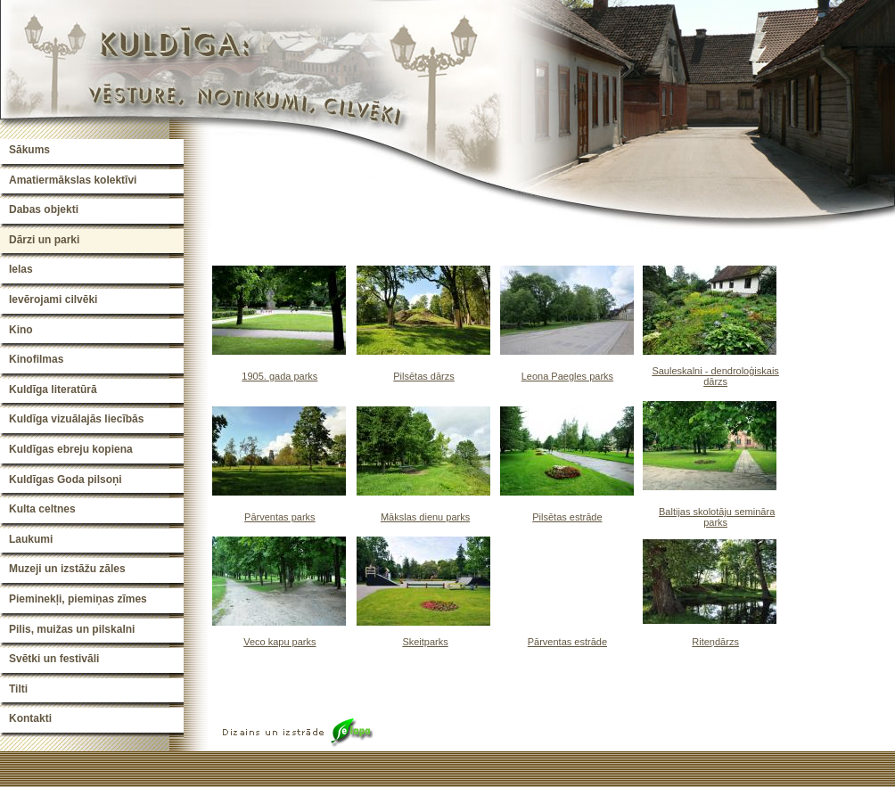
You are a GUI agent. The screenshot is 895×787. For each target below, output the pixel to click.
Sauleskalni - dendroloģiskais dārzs (715, 376)
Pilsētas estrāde (567, 517)
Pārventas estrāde (567, 641)
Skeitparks (425, 641)
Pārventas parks (279, 517)
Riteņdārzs (715, 641)
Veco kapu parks (279, 641)
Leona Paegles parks (567, 376)
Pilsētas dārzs (423, 376)
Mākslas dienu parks (425, 517)
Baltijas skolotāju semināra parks (717, 517)
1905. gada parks (279, 376)
